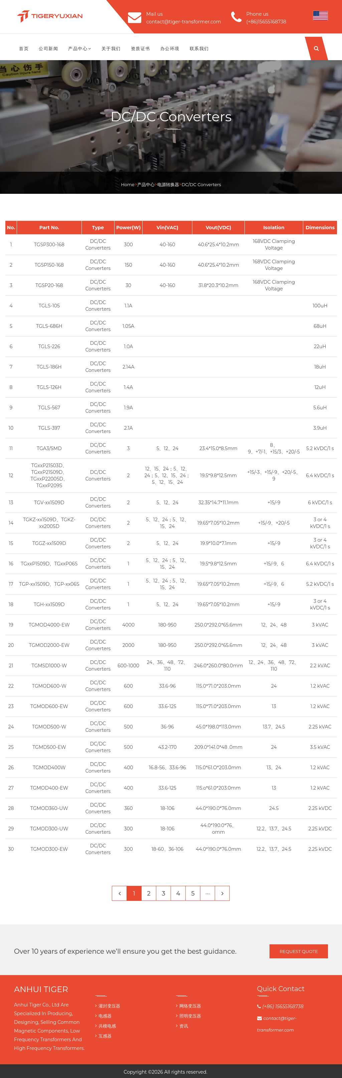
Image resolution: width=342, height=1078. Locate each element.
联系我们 (199, 48)
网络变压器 (190, 1005)
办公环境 (170, 48)
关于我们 (111, 48)
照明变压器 (190, 1016)
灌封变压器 (109, 1005)
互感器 (105, 1036)
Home (127, 184)
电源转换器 (168, 184)
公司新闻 (48, 48)
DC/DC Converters (201, 184)
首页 (24, 48)
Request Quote (299, 951)
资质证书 (140, 48)
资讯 (183, 1026)
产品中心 (80, 48)
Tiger (212, 1072)
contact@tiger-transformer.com (183, 22)
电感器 (105, 1016)
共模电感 (107, 1026)
